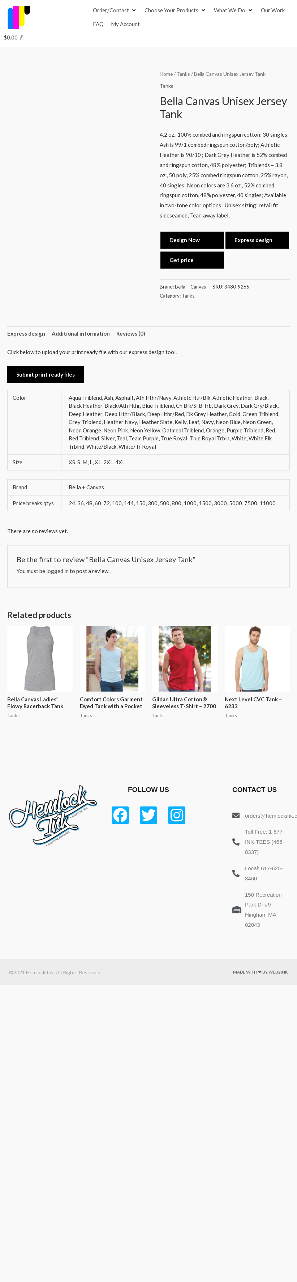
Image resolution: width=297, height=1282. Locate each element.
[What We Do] (233, 10)
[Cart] (14, 37)
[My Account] (125, 24)
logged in (57, 571)
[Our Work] (272, 10)
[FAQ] (98, 24)
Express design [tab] (26, 333)
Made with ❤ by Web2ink (260, 972)
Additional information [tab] (81, 333)
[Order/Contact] (115, 10)
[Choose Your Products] (175, 10)
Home (166, 74)
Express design (253, 240)
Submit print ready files (45, 374)
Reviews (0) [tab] (130, 333)
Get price (181, 260)
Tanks (183, 74)
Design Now (184, 240)
